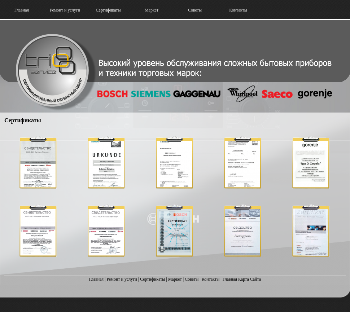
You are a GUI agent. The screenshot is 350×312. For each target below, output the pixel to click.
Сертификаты (152, 279)
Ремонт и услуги (121, 279)
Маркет (175, 279)
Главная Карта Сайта (242, 279)
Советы (191, 279)
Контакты (211, 279)
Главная (96, 279)
